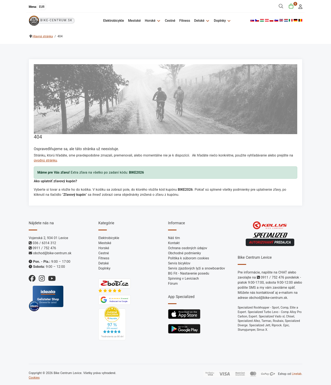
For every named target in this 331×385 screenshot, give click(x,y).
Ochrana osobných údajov (187, 248)
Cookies (34, 378)
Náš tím (174, 238)
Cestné (170, 21)
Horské (150, 21)
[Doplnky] (228, 21)
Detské (199, 21)
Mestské (134, 21)
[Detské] (207, 21)
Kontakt (174, 243)
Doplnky (220, 21)
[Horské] (158, 21)
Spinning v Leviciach (183, 278)
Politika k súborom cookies (188, 258)
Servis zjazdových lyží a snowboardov (196, 268)
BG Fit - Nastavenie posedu (188, 273)
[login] (299, 6)
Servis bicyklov (179, 263)
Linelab (296, 374)
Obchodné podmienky (184, 253)
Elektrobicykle (113, 21)
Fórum (173, 284)
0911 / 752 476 (44, 248)
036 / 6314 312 (44, 243)
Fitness (184, 21)
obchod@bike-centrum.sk (52, 253)
